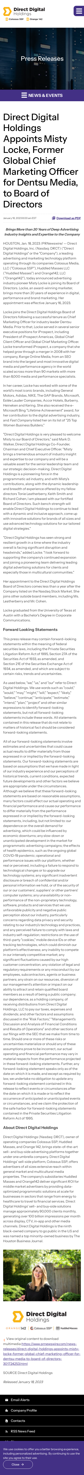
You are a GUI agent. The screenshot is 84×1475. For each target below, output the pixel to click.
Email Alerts (17, 1400)
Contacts (15, 1421)
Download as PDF (66, 218)
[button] (79, 11)
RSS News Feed (20, 1431)
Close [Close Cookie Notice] (15, 1464)
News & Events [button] (42, 95)
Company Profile (21, 1410)
